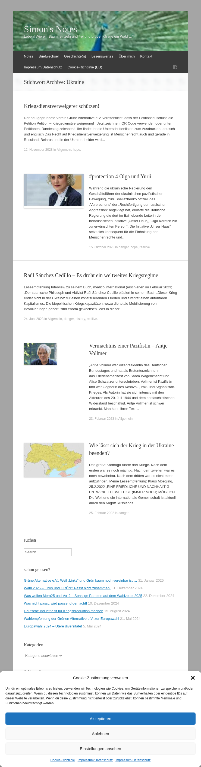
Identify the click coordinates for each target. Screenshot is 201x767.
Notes (28, 56)
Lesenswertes (102, 56)
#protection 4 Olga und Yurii (120, 176)
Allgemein (64, 150)
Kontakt (146, 56)
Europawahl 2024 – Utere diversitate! (53, 626)
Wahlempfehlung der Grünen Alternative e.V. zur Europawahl (71, 619)
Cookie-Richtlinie (63, 760)
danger (124, 247)
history (80, 319)
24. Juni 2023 (33, 319)
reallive (145, 247)
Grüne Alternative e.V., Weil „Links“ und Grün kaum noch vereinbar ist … (80, 580)
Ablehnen (100, 733)
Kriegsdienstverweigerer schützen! (61, 106)
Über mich (127, 56)
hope (76, 150)
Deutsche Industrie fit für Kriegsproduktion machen (63, 611)
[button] (193, 678)
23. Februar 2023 (101, 419)
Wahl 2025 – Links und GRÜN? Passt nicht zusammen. (67, 588)
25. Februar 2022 (101, 513)
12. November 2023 (38, 150)
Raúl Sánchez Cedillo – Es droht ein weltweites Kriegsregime (91, 275)
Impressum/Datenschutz (95, 760)
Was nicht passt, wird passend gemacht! (55, 603)
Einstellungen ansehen (100, 748)
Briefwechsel (49, 56)
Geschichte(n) (75, 56)
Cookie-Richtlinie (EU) (84, 67)
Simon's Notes (50, 29)
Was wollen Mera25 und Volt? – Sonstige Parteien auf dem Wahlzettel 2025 (83, 596)
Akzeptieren (100, 718)
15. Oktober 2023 (101, 247)
